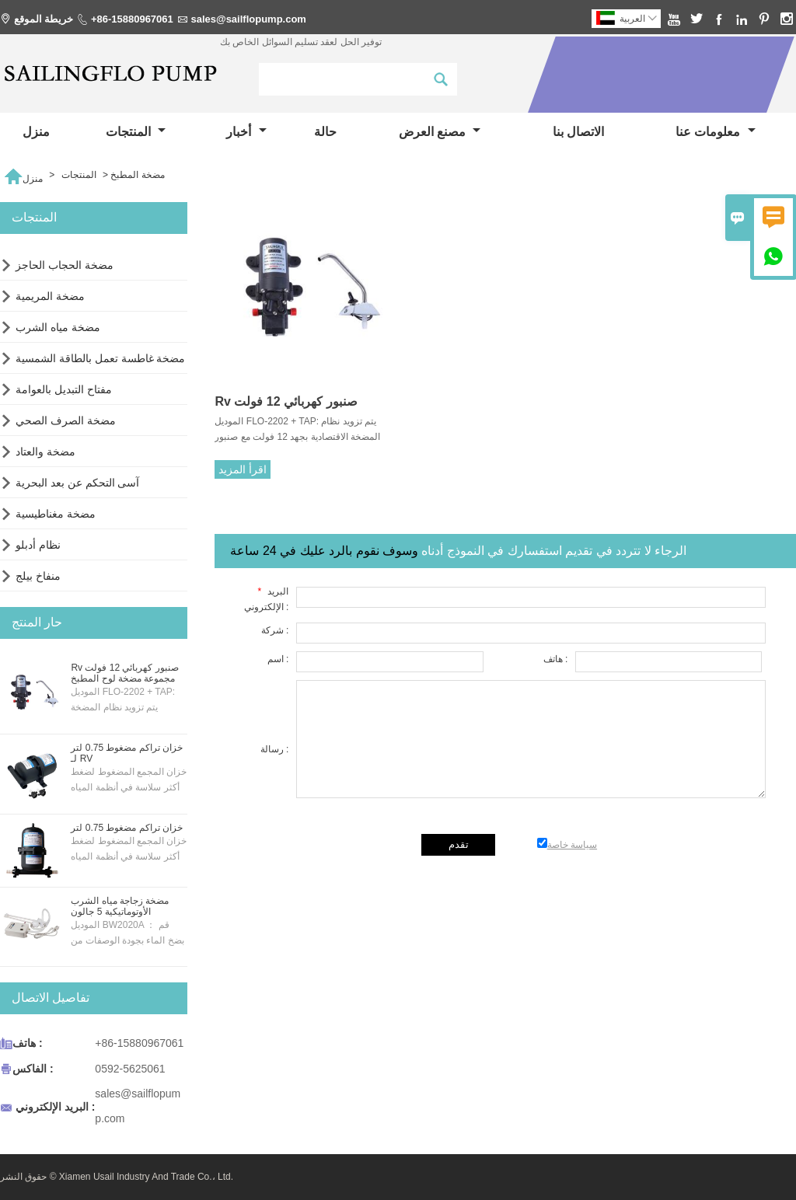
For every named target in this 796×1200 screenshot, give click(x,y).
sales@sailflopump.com (248, 19)
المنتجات (136, 131)
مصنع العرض (440, 131)
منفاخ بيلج (38, 576)
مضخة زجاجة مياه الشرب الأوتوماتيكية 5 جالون (120, 906)
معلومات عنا (716, 131)
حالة (325, 131)
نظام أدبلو (38, 545)
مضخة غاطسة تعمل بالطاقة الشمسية (101, 358)
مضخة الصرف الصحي (66, 420)
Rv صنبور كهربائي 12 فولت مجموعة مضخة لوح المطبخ (124, 673)
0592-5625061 (130, 1068)
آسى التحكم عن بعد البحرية (78, 482)
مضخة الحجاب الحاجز (64, 265)
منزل (36, 131)
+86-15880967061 (132, 19)
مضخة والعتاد (45, 451)
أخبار (246, 131)
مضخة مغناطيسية (56, 514)
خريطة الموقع (44, 19)
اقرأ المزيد (242, 469)
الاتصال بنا (578, 131)
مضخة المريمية (50, 296)
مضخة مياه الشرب (58, 327)
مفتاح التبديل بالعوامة (64, 389)
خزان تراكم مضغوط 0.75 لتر (127, 827)
